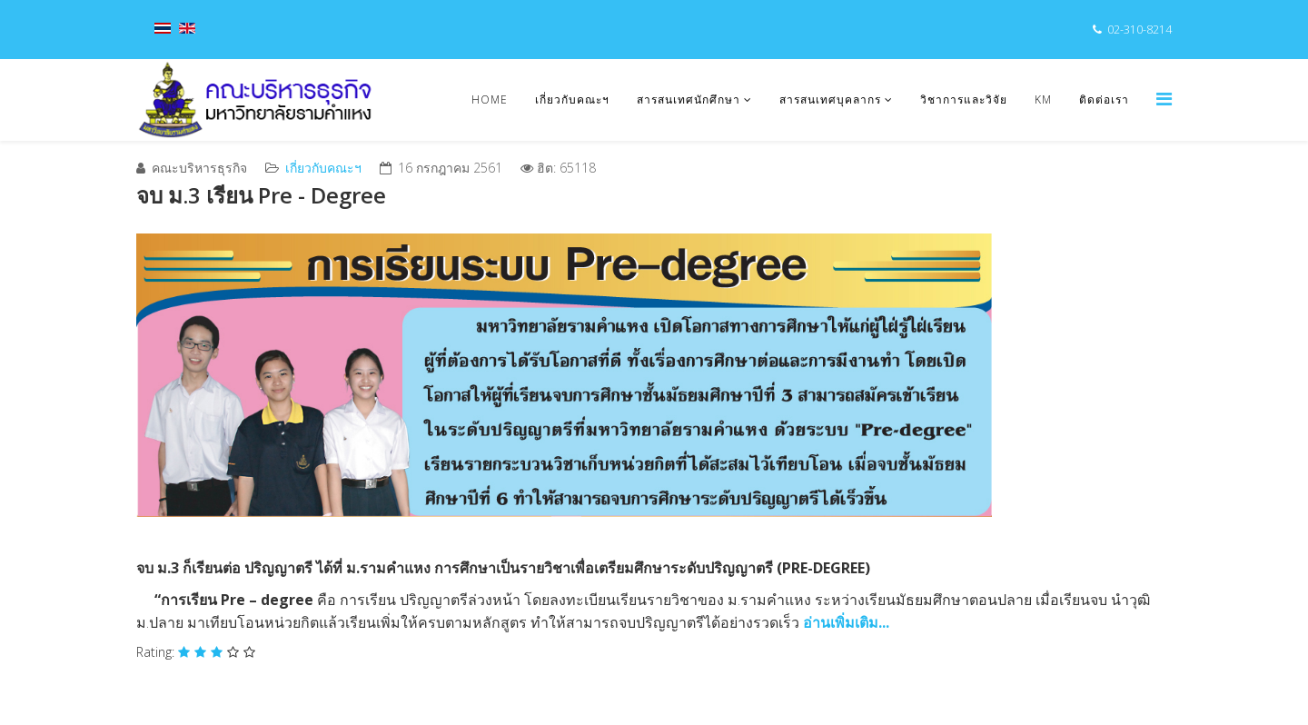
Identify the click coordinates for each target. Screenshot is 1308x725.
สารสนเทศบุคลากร (830, 99)
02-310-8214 (1139, 29)
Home (489, 99)
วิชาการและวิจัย (963, 99)
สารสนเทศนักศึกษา (688, 99)
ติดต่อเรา (1104, 99)
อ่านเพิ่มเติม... (846, 622)
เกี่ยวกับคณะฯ (572, 99)
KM (1043, 99)
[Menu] (1164, 98)
